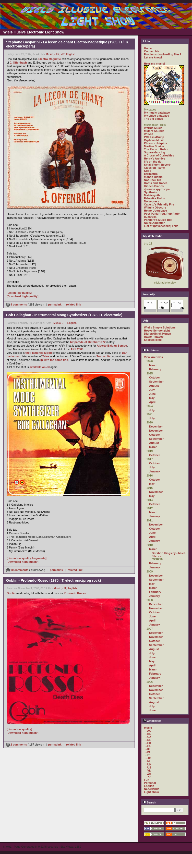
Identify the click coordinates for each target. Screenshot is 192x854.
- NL (148, 761)
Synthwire (151, 192)
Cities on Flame (154, 167)
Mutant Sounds (154, 130)
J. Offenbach (18, 62)
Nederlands (151, 788)
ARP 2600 (76, 349)
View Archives (153, 357)
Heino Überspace (155, 210)
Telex (45, 356)
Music (49, 54)
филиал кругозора (157, 189)
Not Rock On (152, 179)
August (154, 385)
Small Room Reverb (157, 164)
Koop (147, 170)
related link (73, 304)
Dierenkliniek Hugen (157, 333)
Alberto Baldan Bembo (112, 345)
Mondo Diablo (153, 176)
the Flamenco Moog (38, 352)
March (153, 365)
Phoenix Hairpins (155, 143)
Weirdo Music (153, 127)
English (70, 54)
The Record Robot (156, 149)
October (154, 377)
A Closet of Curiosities (159, 155)
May (151, 397)
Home (148, 48)
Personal (150, 782)
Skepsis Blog (153, 339)
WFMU (148, 134)
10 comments (17, 569)
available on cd (40, 367)
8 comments (17, 304)
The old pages (153, 118)
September (156, 381)
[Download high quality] (23, 296)
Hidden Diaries (154, 186)
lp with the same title (54, 359)
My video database (156, 115)
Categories (152, 720)
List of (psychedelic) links (161, 225)
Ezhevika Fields (154, 198)
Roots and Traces (155, 183)
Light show (151, 792)
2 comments (17, 744)
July (152, 389)
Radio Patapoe (153, 336)
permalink (55, 304)
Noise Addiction (154, 222)
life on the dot (153, 161)
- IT (63, 54)
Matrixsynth (152, 195)
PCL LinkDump (154, 137)
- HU (148, 746)
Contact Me (151, 51)
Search (149, 802)
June (152, 393)
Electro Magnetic (49, 58)
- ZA (148, 773)
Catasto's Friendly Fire (159, 204)
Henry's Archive (154, 158)
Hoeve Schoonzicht (157, 330)
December (156, 426)
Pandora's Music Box (158, 219)
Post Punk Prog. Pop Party (161, 213)
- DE (148, 739)
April (152, 402)
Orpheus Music (154, 140)
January (154, 471)
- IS (148, 752)
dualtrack (150, 216)
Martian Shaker (154, 146)
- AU (148, 730)
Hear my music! (154, 63)
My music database (157, 112)
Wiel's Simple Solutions (160, 327)
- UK (148, 764)
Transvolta (104, 356)
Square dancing (154, 152)
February (155, 369)
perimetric (151, 173)
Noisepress (151, 201)
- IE (148, 749)
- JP (148, 758)
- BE (148, 733)
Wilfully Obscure (155, 207)
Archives (151, 350)
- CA (148, 736)
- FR (56, 54)
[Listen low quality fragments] (26, 558)
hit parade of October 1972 (88, 342)
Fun (146, 779)
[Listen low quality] (19, 292)
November (156, 430)
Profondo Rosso (75, 593)
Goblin (11, 593)
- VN (148, 770)
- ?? (148, 776)
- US (148, 767)
